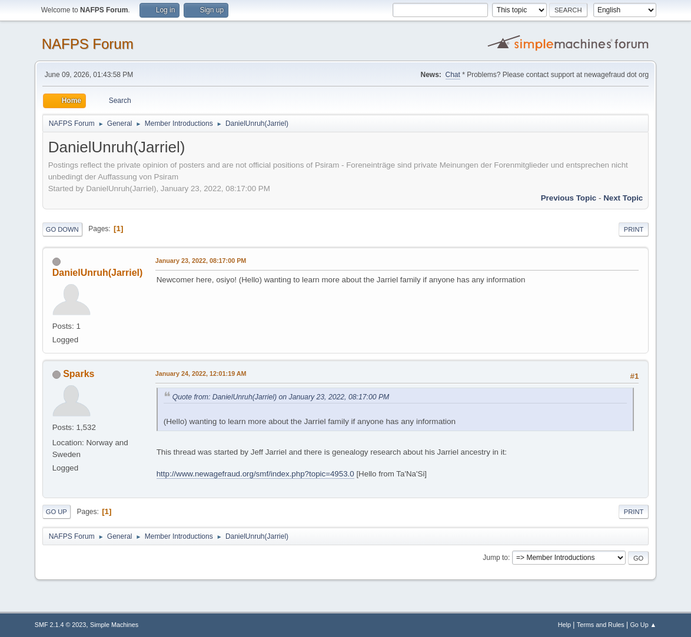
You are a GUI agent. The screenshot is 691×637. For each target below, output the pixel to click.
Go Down (62, 229)
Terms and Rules (600, 624)
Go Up (56, 511)
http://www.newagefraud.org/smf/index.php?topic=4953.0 (255, 473)
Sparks (78, 374)
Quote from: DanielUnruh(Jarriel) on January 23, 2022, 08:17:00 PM (281, 397)
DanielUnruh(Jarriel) (97, 273)
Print (634, 229)
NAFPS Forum (88, 44)
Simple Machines (114, 624)
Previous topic (569, 198)
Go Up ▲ (643, 624)
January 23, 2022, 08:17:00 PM (201, 260)
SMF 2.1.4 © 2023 (61, 624)
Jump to (495, 557)
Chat (453, 75)
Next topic (623, 198)
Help (564, 624)
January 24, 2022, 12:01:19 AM (201, 373)
